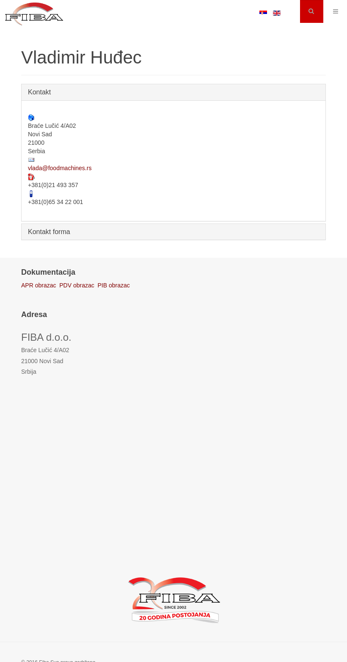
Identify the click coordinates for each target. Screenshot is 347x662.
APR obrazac (38, 285)
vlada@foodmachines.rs (59, 168)
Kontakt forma (49, 231)
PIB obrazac (114, 285)
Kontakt (39, 92)
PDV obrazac (76, 285)
